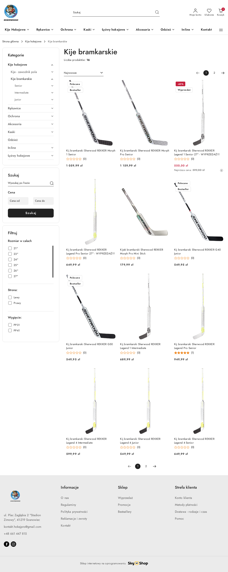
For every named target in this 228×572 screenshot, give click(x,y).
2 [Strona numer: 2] (214, 73)
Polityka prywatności (74, 512)
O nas (65, 498)
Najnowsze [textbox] (70, 73)
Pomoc (179, 519)
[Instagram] (13, 544)
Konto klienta (183, 498)
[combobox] (84, 73)
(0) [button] (84, 159)
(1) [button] (192, 352)
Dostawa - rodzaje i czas (191, 512)
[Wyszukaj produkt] (116, 13)
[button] (221, 30)
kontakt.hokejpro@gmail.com (22, 527)
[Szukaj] (52, 183)
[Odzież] (167, 30)
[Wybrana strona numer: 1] (206, 73)
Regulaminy (68, 505)
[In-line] (187, 30)
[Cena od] (18, 201)
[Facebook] (6, 544)
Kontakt (65, 525)
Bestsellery (125, 512)
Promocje (124, 505)
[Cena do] (43, 201)
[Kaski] (89, 30)
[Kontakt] (206, 30)
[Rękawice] (45, 30)
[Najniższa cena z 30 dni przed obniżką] (221, 170)
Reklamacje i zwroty (74, 519)
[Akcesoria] (144, 30)
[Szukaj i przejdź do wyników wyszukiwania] (157, 12)
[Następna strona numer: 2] (223, 73)
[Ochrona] (68, 30)
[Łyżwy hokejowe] (115, 30)
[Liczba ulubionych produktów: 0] (209, 12)
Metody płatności (186, 505)
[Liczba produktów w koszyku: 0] (220, 12)
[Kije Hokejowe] (17, 30)
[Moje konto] (195, 12)
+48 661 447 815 (15, 534)
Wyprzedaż (125, 498)
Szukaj (30, 213)
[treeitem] (31, 65)
